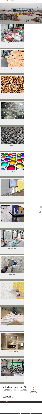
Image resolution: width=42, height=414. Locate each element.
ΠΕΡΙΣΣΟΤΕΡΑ (12, 48)
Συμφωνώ (35, 413)
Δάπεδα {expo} (12, 119)
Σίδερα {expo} (12, 145)
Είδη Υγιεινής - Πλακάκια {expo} (12, 351)
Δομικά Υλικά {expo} (12, 42)
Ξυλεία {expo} (12, 68)
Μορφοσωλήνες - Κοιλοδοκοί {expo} (12, 377)
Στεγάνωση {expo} (12, 222)
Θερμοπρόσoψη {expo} (12, 197)
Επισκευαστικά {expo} (12, 274)
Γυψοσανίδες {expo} (12, 248)
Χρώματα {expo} (12, 171)
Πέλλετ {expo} (12, 94)
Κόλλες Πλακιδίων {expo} (12, 325)
